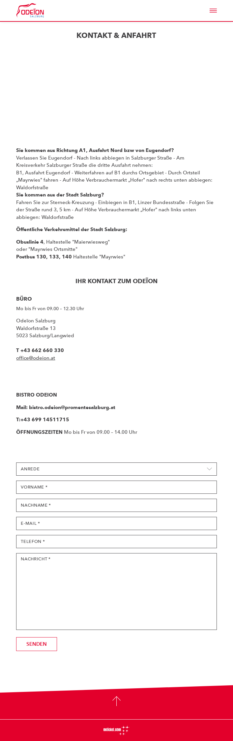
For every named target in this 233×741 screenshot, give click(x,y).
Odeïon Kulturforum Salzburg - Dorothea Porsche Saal (39, 10)
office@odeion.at (35, 358)
